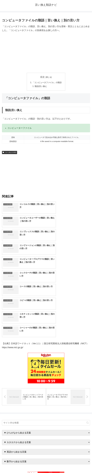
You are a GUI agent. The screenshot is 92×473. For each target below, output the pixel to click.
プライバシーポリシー (68, 465)
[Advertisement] (46, 52)
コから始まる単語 (9, 153)
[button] (87, 353)
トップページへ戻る (23, 465)
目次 (42, 77)
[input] (46, 353)
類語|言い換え (41, 86)
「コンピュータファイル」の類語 (47, 82)
